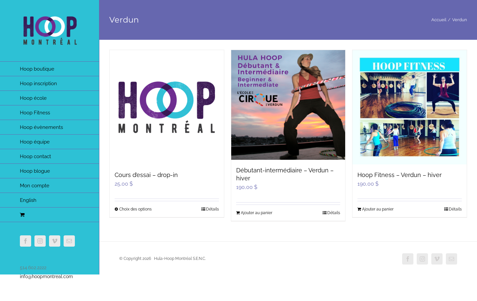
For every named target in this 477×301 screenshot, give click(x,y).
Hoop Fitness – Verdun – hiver (399, 174)
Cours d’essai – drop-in (146, 174)
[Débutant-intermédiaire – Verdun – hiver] (288, 105)
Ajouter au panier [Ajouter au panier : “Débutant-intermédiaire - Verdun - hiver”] (256, 213)
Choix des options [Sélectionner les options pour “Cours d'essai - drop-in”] (135, 209)
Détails (212, 209)
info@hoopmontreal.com (46, 276)
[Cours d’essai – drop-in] (167, 107)
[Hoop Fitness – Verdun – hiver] (409, 107)
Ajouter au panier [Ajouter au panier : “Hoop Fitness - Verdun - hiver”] (378, 209)
